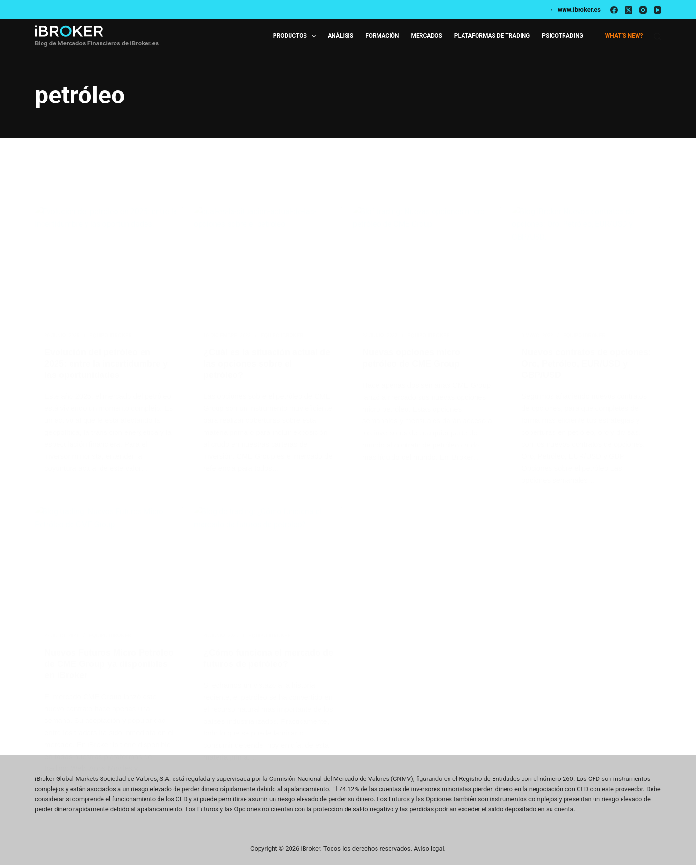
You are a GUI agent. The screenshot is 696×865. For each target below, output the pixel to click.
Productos (296, 36)
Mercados (426, 35)
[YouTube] (657, 10)
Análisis (340, 35)
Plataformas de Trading (492, 35)
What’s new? (624, 35)
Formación (382, 35)
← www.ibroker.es (575, 9)
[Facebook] (614, 10)
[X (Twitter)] (628, 10)
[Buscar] (657, 36)
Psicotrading (562, 35)
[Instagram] (643, 10)
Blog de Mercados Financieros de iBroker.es (97, 43)
